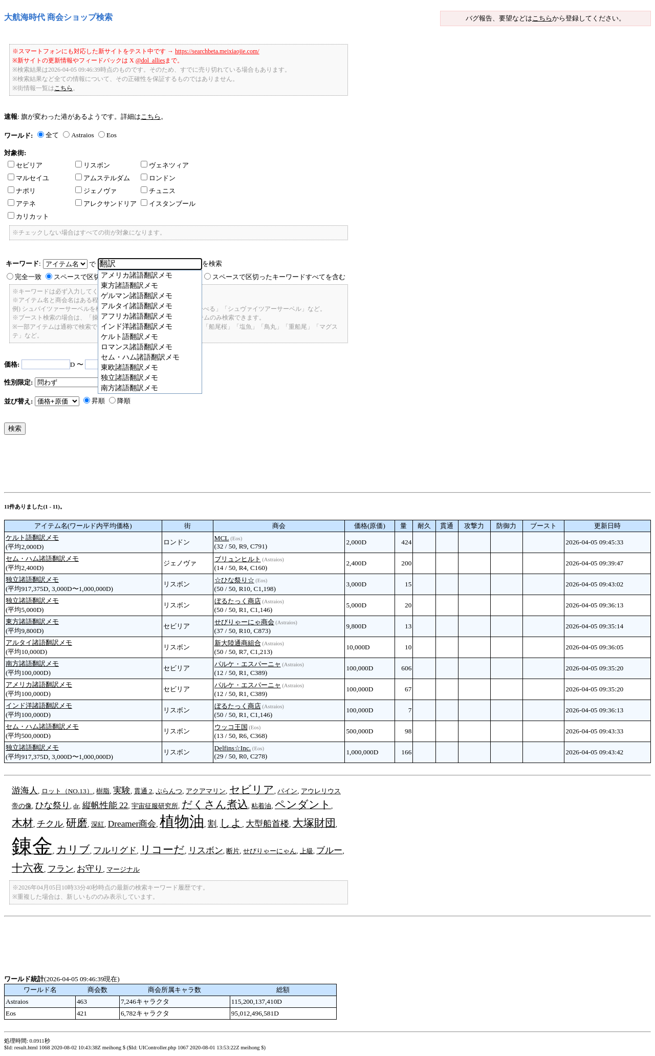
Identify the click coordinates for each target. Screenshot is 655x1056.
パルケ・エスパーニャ (247, 664)
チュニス (158, 191)
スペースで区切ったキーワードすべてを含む (278, 277)
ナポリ (22, 191)
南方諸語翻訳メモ (32, 663)
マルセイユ (28, 178)
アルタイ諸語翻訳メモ (39, 642)
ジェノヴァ (96, 191)
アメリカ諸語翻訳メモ (39, 684)
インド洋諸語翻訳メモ (39, 705)
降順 (123, 401)
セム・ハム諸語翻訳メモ (42, 558)
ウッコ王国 (231, 727)
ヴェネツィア (165, 165)
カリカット (28, 216)
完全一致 (28, 277)
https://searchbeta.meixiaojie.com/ (217, 51)
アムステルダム (102, 178)
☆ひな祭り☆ (234, 580)
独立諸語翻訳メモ (32, 579)
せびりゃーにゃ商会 (244, 622)
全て (52, 135)
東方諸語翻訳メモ (32, 621)
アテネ (22, 203)
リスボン (92, 165)
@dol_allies (150, 60)
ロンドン (158, 178)
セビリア (25, 165)
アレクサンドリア (106, 203)
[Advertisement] (190, 466)
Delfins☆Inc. (232, 748)
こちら (542, 18)
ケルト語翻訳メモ (32, 537)
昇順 (98, 401)
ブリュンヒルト (237, 559)
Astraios (82, 135)
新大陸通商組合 (237, 643)
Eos (111, 135)
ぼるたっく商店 (237, 601)
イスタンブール (168, 203)
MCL (221, 538)
